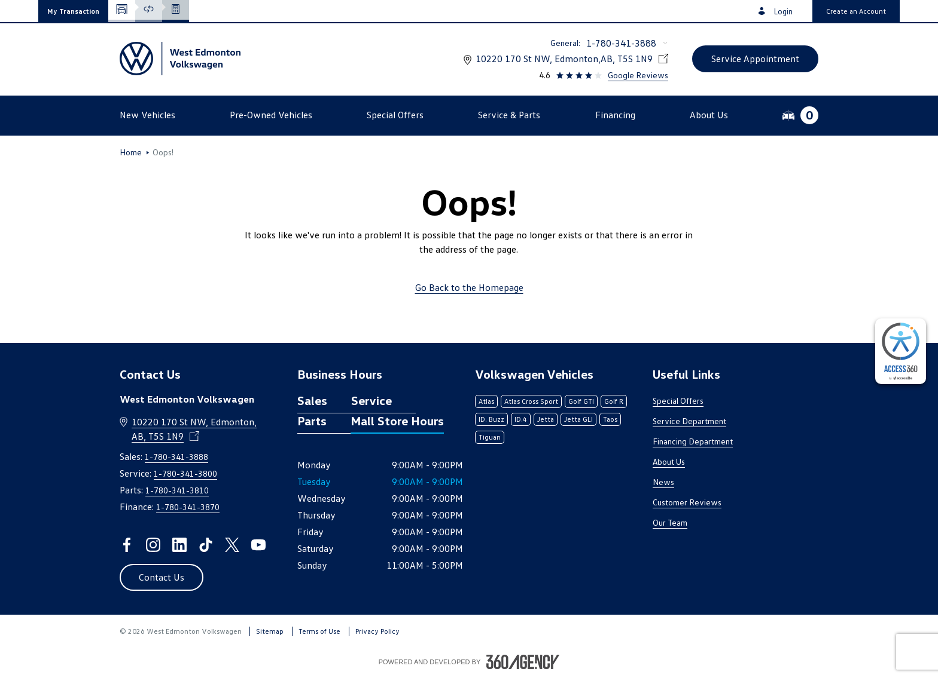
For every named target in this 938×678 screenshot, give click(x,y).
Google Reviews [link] (638, 75)
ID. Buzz (491, 419)
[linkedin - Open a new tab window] (179, 545)
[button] (73, 11)
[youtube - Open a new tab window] (258, 545)
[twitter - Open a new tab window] (232, 545)
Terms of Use (319, 631)
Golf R (613, 401)
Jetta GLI (578, 419)
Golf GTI (581, 401)
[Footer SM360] (522, 662)
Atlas (486, 401)
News (663, 482)
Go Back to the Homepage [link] (469, 287)
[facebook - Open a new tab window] (127, 545)
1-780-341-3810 (177, 490)
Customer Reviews (687, 502)
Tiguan (490, 436)
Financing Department (693, 441)
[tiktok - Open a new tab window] (206, 545)
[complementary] (900, 351)
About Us (669, 461)
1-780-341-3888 (621, 43)
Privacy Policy (377, 631)
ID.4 (520, 419)
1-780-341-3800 (185, 473)
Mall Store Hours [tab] (397, 420)
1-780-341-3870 (188, 507)
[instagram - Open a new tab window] (153, 545)
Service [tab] (371, 400)
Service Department (689, 421)
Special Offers (678, 400)
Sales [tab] (312, 400)
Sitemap (270, 631)
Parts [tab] (312, 420)
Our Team (670, 522)
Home (131, 152)
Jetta (545, 419)
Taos (610, 419)
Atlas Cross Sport (531, 401)
